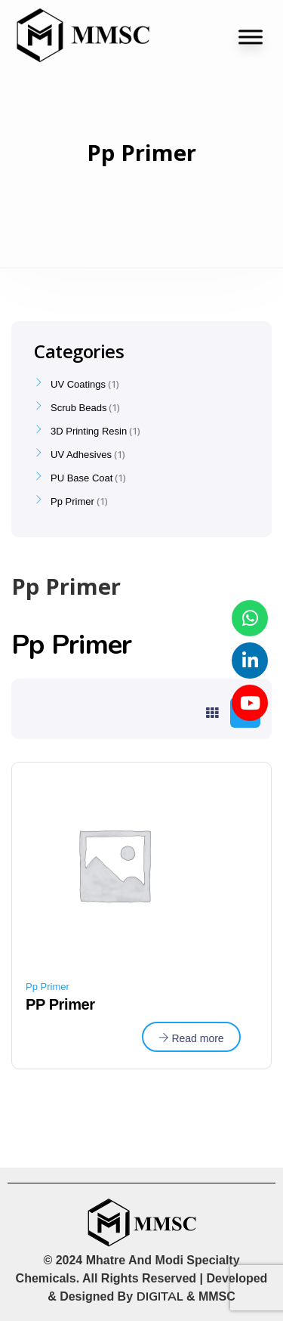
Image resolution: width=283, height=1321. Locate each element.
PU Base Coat (81, 478)
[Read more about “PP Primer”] (191, 1037)
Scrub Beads (78, 407)
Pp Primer (47, 986)
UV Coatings (78, 384)
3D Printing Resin (89, 431)
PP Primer (60, 1004)
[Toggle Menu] (250, 37)
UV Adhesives (81, 454)
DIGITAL (160, 1297)
